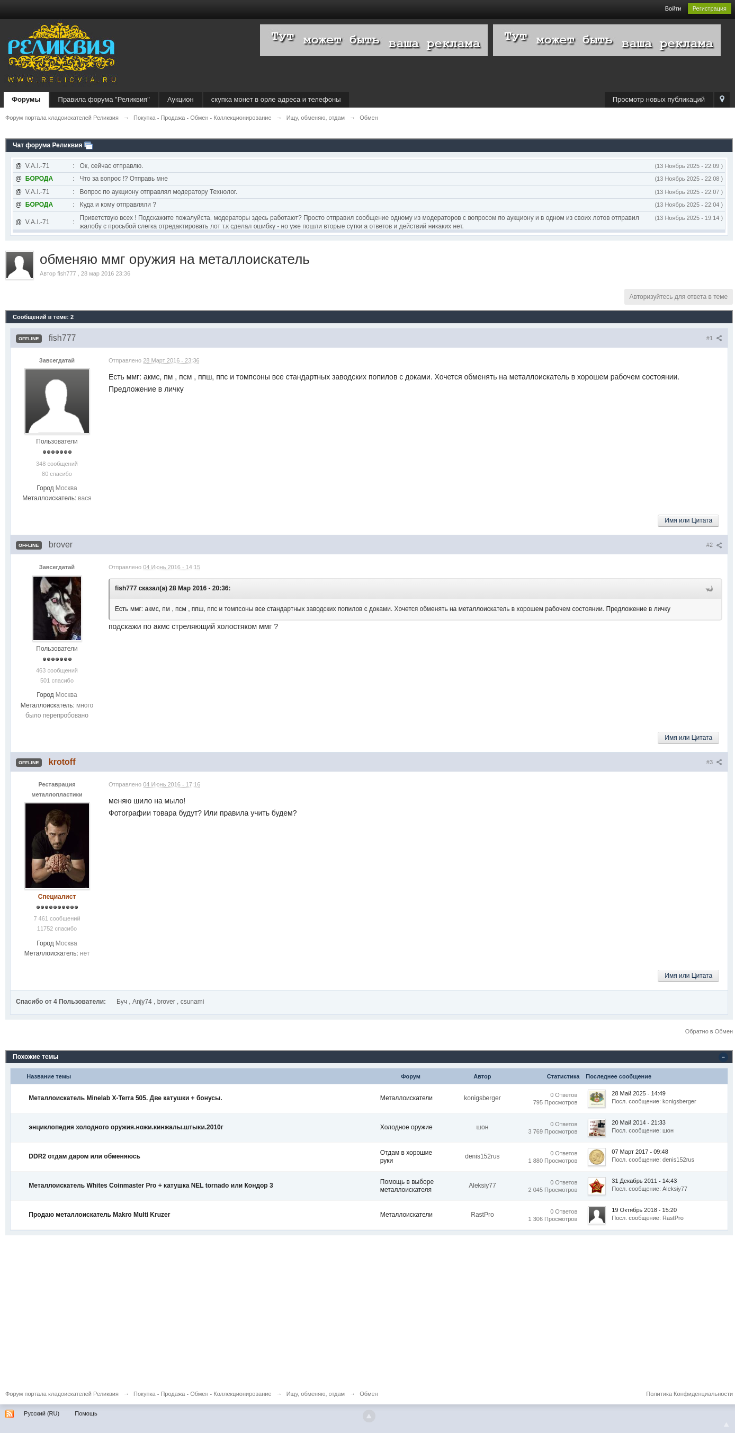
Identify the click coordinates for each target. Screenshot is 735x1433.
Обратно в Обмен (709, 1031)
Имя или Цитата (688, 520)
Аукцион (180, 99)
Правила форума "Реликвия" (104, 99)
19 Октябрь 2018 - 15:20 (644, 1210)
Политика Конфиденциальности (689, 1394)
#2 (714, 545)
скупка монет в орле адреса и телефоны (276, 99)
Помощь (86, 1413)
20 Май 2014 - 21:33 (639, 1122)
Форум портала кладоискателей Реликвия (62, 1394)
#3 (714, 762)
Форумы (26, 99)
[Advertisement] (323, 1309)
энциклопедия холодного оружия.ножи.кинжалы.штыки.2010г (126, 1127)
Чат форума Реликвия (48, 145)
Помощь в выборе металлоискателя (407, 1186)
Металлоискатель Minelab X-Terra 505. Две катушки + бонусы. (125, 1098)
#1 (714, 338)
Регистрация (710, 8)
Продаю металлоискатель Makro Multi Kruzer (99, 1214)
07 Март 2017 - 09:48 (640, 1151)
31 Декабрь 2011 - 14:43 (644, 1181)
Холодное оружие (406, 1127)
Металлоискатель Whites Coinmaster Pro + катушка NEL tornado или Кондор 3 (151, 1185)
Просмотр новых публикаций (659, 99)
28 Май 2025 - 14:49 (639, 1093)
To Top (726, 1424)
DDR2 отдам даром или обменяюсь (84, 1156)
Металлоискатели (406, 1098)
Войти (673, 8)
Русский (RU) (41, 1413)
